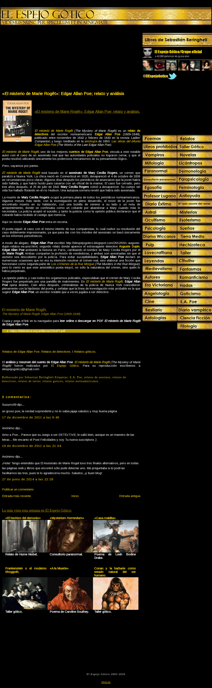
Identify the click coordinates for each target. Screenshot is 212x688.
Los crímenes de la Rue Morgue (72, 264)
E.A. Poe (76, 377)
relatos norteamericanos (81, 381)
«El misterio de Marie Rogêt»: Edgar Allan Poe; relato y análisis (63, 93)
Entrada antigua (129, 496)
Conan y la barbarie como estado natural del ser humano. (115, 572)
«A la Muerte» (59, 568)
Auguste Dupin (129, 246)
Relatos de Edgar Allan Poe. (21, 351)
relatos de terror (29, 381)
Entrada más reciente (16, 496)
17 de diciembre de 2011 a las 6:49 (30, 417)
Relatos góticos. (85, 351)
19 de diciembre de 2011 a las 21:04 (31, 446)
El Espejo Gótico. (65, 365)
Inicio (75, 496)
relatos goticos (53, 381)
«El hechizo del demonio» (23, 518)
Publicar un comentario (18, 489)
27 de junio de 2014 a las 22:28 (28, 479)
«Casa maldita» (105, 518)
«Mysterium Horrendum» (67, 518)
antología (91, 141)
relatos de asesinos (97, 377)
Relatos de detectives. (56, 351)
